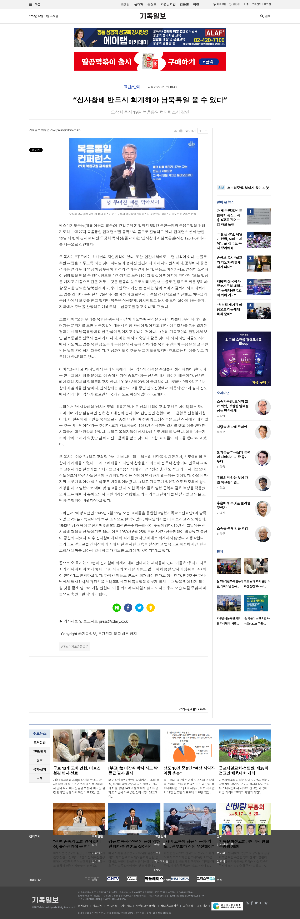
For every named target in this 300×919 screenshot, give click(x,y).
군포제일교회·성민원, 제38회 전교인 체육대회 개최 (243, 771)
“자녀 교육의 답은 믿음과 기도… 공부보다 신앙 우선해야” (189, 844)
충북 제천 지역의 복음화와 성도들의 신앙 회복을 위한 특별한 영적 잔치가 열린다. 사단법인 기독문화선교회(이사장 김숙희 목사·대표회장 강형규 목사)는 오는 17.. (244, 859)
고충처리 (188, 906)
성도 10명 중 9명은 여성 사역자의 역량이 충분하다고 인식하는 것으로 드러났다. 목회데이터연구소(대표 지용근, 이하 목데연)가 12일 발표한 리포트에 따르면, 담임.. (189, 786)
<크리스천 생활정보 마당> (192, 709)
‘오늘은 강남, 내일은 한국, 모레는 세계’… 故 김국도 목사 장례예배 (229, 241)
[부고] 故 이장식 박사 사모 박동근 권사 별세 (133, 771)
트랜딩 (125, 4)
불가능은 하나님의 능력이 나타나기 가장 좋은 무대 (233, 457)
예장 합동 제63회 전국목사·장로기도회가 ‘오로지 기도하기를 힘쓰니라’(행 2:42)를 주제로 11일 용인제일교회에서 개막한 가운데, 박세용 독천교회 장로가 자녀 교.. (189, 859)
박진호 (221, 487)
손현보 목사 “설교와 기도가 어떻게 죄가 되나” (229, 262)
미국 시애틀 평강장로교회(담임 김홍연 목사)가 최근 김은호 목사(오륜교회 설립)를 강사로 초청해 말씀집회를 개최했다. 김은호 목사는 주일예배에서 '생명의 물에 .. (133, 859)
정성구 (221, 534)
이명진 (221, 513)
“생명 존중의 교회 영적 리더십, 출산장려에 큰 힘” (77, 844)
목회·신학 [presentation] (39, 769)
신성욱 (221, 467)
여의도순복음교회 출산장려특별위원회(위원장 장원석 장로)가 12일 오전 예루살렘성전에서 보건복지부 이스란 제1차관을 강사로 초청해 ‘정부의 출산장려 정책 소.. (79, 859)
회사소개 (83, 906)
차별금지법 (168, 4)
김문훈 (184, 4)
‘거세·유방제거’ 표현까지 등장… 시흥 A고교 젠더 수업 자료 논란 (229, 217)
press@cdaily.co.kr (68, 130)
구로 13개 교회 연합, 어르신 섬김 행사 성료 (77, 771)
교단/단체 (132, 87)
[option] (230, 574)
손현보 (151, 4)
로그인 (267, 4)
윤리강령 (202, 906)
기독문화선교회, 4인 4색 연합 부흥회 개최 (244, 844)
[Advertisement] (244, 154)
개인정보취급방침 (146, 906)
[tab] (39, 742)
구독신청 (256, 4)
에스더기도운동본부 (75, 646)
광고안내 (97, 906)
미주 (246, 4)
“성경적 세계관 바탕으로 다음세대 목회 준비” (229, 309)
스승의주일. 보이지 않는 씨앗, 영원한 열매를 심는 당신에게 (233, 406)
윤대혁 (138, 4)
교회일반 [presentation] (40, 742)
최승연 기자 (48, 130)
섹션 (34, 4)
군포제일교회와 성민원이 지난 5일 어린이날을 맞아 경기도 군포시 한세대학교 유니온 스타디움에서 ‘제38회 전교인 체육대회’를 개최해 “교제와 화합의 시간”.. (244, 786)
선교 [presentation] (40, 760)
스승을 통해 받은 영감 (232, 528)
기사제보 (126, 906)
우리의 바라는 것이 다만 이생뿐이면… (232, 480)
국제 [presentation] (40, 778)
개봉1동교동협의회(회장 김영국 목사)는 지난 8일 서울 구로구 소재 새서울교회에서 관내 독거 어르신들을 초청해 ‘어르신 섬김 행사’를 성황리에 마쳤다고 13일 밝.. (79, 786)
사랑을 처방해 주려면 (232, 427)
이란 (196, 4)
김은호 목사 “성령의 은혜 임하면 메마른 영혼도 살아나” (134, 844)
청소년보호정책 (169, 906)
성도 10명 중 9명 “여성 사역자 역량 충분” (189, 771)
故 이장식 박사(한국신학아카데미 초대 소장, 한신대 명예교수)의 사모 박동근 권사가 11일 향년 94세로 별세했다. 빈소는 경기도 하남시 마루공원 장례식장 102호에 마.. (133, 788)
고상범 (221, 416)
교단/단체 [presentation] (39, 751)
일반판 (236, 4)
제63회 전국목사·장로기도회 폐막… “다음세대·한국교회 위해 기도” (230, 288)
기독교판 (221, 4)
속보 (221, 188)
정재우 (221, 432)
